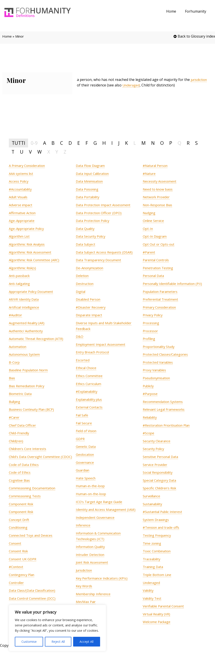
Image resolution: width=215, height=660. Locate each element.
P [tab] (170, 143)
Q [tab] (179, 143)
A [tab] (44, 143)
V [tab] (30, 152)
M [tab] (143, 143)
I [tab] (112, 143)
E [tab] (78, 143)
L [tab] (134, 143)
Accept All (86, 641)
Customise (29, 641)
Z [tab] (65, 152)
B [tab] (53, 143)
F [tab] (87, 143)
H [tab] (104, 143)
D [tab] (70, 143)
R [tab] (188, 143)
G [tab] (95, 143)
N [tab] (153, 143)
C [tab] (61, 143)
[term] (29, 165)
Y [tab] (56, 152)
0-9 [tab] (34, 143)
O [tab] (162, 143)
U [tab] (21, 152)
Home (174, 11)
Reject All (58, 641)
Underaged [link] (151, 85)
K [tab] (126, 143)
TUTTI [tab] (18, 143)
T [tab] (12, 152)
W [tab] (39, 152)
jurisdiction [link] (86, 85)
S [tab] (196, 143)
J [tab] (119, 143)
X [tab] (48, 152)
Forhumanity (196, 11)
